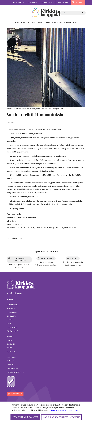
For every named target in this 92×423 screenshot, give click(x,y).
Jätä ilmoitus (32, 2)
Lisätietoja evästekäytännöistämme (63, 410)
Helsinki (10, 337)
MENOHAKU (80, 2)
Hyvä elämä (11, 309)
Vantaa (9, 348)
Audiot (9, 320)
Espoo (9, 340)
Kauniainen (11, 344)
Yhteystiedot (11, 357)
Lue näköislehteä (18, 2)
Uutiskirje (74, 258)
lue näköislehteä (14, 372)
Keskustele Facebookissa (20, 259)
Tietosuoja (10, 365)
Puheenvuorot (12, 312)
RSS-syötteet (12, 327)
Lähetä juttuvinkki (47, 2)
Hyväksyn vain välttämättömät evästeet (61, 417)
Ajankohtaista (12, 305)
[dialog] (46, 412)
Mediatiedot (11, 361)
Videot (9, 323)
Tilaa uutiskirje (62, 2)
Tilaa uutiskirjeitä (12, 368)
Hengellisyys (11, 316)
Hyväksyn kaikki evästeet (25, 417)
